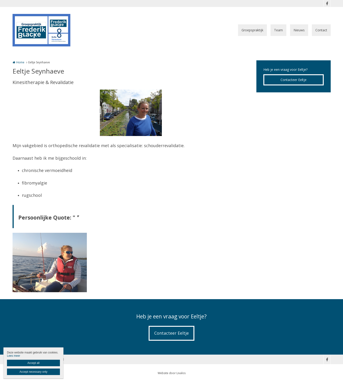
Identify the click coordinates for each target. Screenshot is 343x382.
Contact (321, 30)
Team (278, 30)
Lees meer (13, 355)
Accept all (33, 363)
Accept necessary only (33, 371)
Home (20, 62)
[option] (131, 113)
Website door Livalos (172, 373)
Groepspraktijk (252, 30)
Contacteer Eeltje (294, 80)
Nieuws (299, 30)
